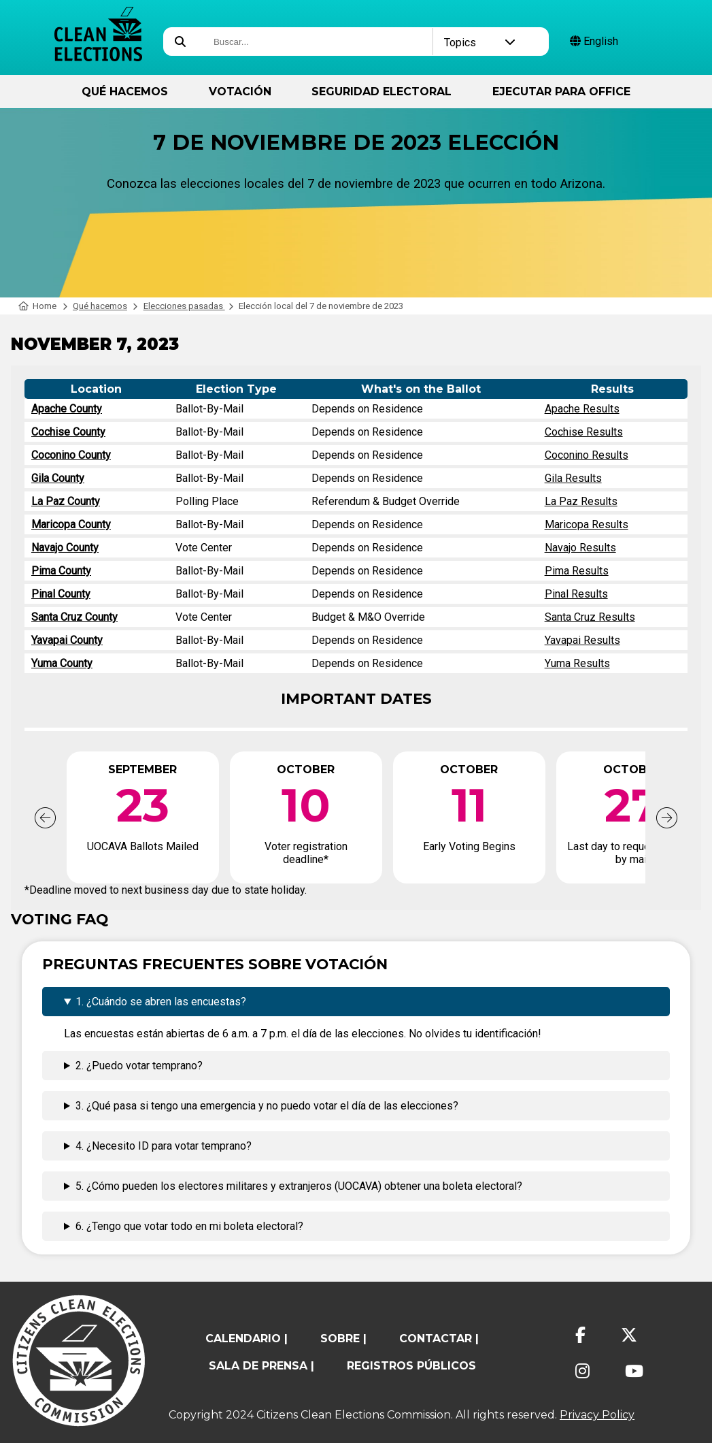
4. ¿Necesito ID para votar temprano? (163, 1145)
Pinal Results (576, 593)
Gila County (57, 478)
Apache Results (582, 408)
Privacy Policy (597, 1414)
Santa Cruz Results (590, 617)
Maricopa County (71, 524)
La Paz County (65, 501)
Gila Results (573, 478)
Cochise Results (584, 431)
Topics (479, 42)
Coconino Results (586, 455)
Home (37, 306)
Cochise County (68, 431)
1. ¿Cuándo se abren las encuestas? (160, 1001)
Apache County (66, 408)
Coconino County (71, 455)
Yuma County (61, 663)
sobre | (343, 1338)
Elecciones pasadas (184, 306)
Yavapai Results (582, 640)
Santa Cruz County (74, 617)
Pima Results (577, 570)
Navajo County (65, 547)
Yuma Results (577, 663)
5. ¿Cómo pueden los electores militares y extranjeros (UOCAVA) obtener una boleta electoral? (298, 1186)
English (594, 41)
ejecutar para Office (561, 91)
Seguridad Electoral (381, 91)
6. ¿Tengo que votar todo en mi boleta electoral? (189, 1226)
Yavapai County (67, 640)
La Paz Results (581, 501)
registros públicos (411, 1365)
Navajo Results (580, 547)
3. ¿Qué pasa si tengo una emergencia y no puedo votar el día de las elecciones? (266, 1105)
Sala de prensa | (261, 1365)
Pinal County (60, 593)
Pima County (61, 570)
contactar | (439, 1338)
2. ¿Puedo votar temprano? (139, 1065)
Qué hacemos (125, 91)
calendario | (246, 1338)
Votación (240, 91)
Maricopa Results (586, 524)
